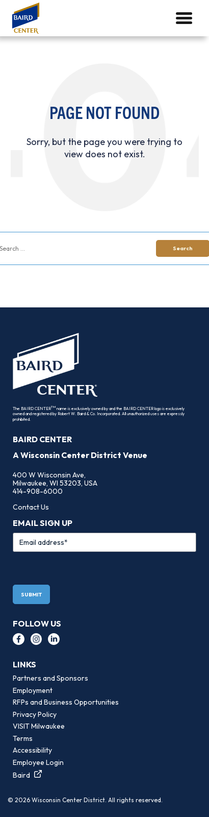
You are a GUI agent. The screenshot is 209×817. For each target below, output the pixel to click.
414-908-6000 (38, 491)
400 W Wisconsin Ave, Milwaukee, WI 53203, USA (55, 479)
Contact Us (31, 507)
